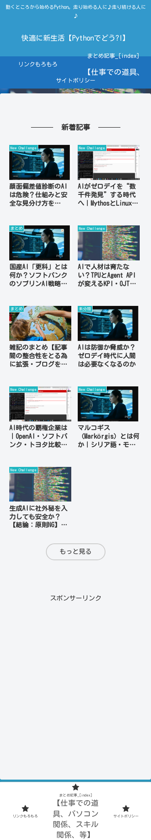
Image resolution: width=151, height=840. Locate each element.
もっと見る (76, 551)
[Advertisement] (75, 679)
